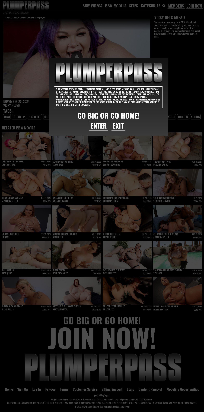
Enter (99, 125)
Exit (118, 125)
